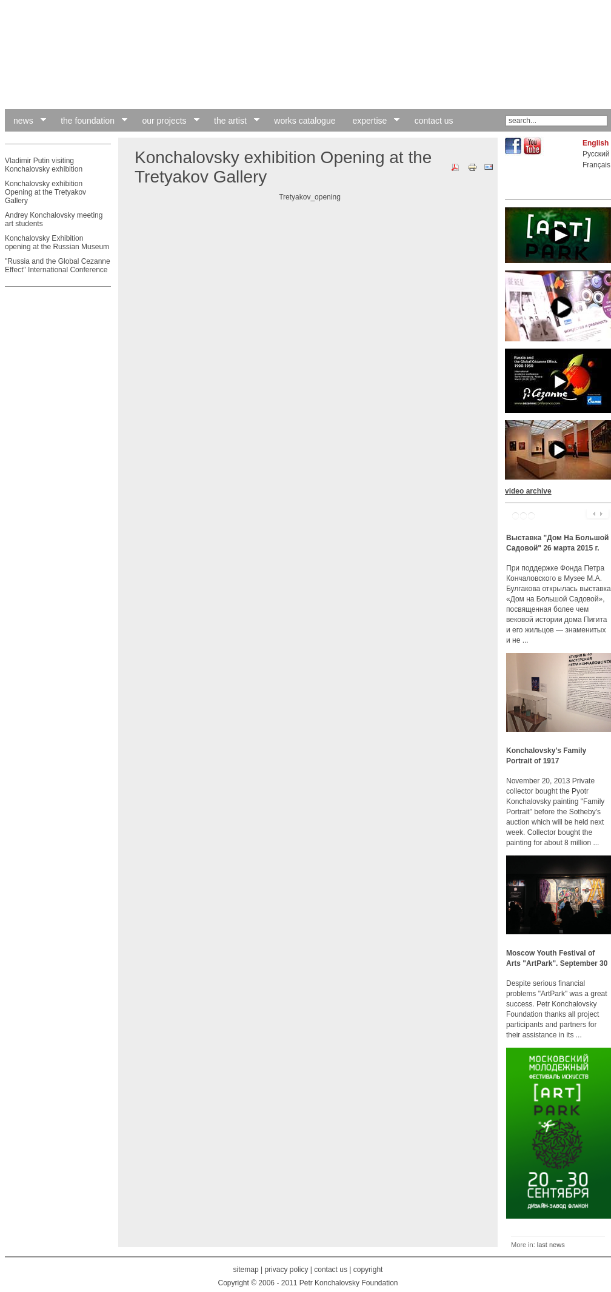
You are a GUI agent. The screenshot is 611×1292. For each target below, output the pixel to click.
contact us (330, 1269)
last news (551, 1244)
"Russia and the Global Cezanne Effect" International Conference (57, 265)
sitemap (246, 1269)
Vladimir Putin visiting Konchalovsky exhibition (43, 164)
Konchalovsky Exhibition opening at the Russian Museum (57, 242)
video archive (528, 491)
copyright (368, 1269)
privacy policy (286, 1269)
